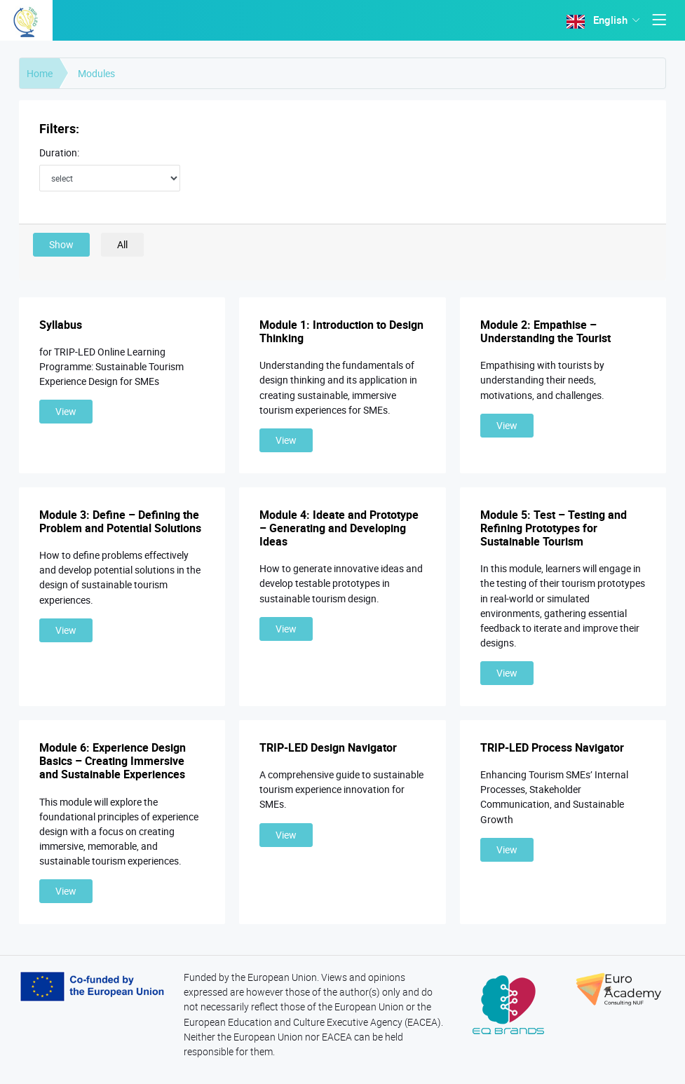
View (65, 411)
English (599, 20)
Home (40, 73)
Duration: (59, 153)
